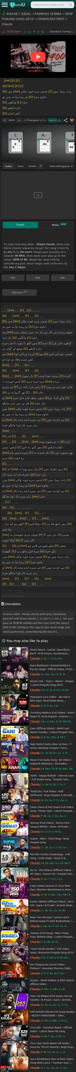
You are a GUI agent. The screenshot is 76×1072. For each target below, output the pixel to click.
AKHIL (26, 14)
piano (20, 166)
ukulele (32, 166)
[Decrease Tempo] (5, 120)
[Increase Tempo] (19, 120)
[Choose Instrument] (40, 166)
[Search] (70, 4)
